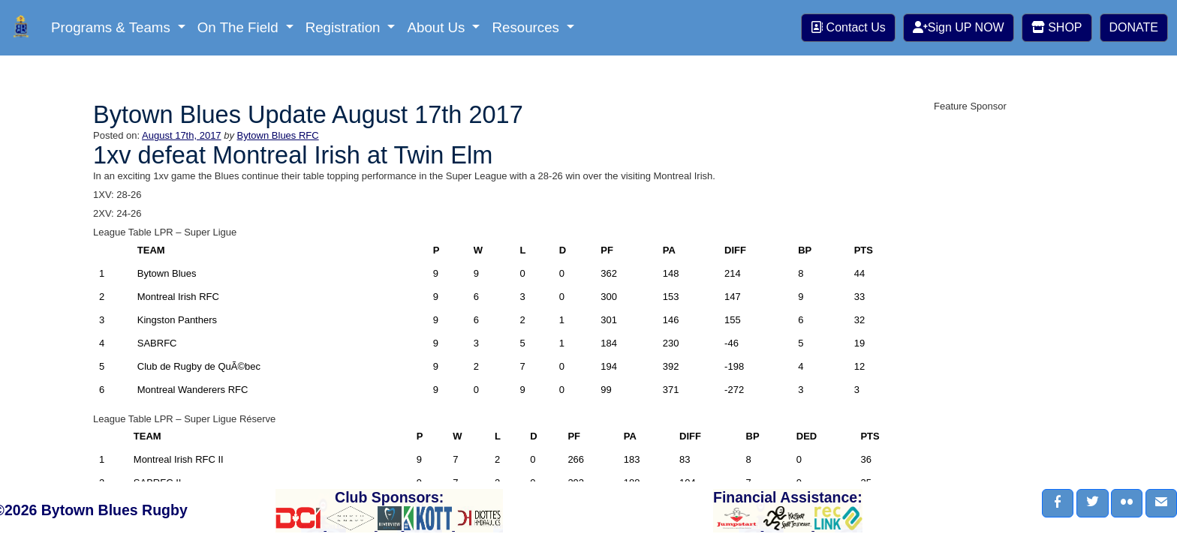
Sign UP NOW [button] (958, 27)
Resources (527, 27)
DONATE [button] (1133, 27)
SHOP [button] (1056, 27)
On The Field (239, 27)
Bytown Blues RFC (278, 135)
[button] (1057, 503)
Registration (345, 27)
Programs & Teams (112, 27)
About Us (437, 27)
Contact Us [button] (848, 27)
